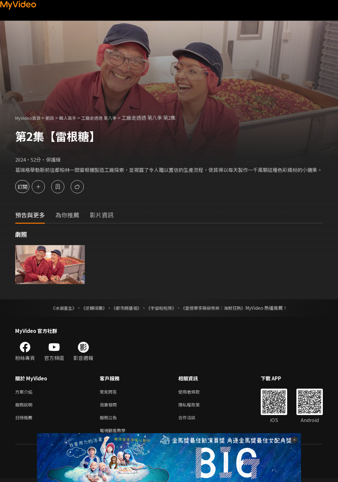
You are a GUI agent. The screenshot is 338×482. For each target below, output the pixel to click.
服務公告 (109, 419)
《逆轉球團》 (90, 308)
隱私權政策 (194, 405)
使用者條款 (194, 392)
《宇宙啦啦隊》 (162, 308)
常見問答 (109, 392)
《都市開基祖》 (125, 308)
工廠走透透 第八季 (110, 117)
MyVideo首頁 (30, 117)
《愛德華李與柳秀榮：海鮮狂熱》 (217, 308)
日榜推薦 (25, 419)
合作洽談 (192, 419)
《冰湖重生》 (58, 308)
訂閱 (28, 186)
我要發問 (109, 405)
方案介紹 (25, 392)
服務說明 (25, 405)
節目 (55, 117)
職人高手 (75, 117)
